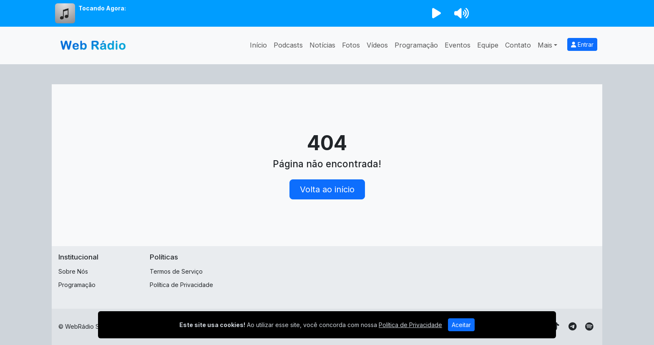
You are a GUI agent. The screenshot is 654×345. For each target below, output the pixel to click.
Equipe (487, 45)
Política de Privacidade (181, 284)
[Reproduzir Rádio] (436, 13)
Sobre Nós (73, 271)
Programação (416, 45)
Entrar (582, 44)
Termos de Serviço (176, 271)
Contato (518, 45)
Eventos (457, 45)
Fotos (351, 45)
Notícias (322, 45)
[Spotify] (589, 327)
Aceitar (461, 324)
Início (258, 45)
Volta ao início (327, 189)
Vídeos (377, 45)
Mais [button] (545, 45)
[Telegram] (572, 327)
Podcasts (288, 45)
